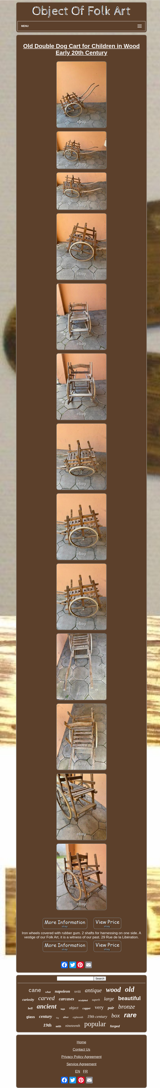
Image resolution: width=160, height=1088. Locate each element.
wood (113, 989)
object (73, 1008)
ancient (46, 1006)
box (115, 1015)
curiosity (28, 999)
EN (77, 1071)
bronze (126, 1006)
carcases (66, 998)
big (57, 1018)
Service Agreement (81, 1064)
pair (111, 1008)
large (109, 998)
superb (96, 999)
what (48, 991)
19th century (97, 1016)
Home (81, 1042)
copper (86, 1008)
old (129, 989)
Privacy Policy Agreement (81, 1057)
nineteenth (72, 1026)
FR (85, 1071)
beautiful (129, 998)
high (63, 1009)
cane (35, 991)
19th (47, 1025)
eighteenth (78, 1017)
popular (95, 1024)
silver (66, 1017)
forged (115, 1026)
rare (130, 1015)
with (58, 1026)
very (99, 1007)
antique (93, 990)
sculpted (83, 1000)
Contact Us (81, 1049)
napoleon (62, 991)
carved (46, 998)
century (45, 1016)
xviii (77, 991)
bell (30, 1008)
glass (30, 1017)
